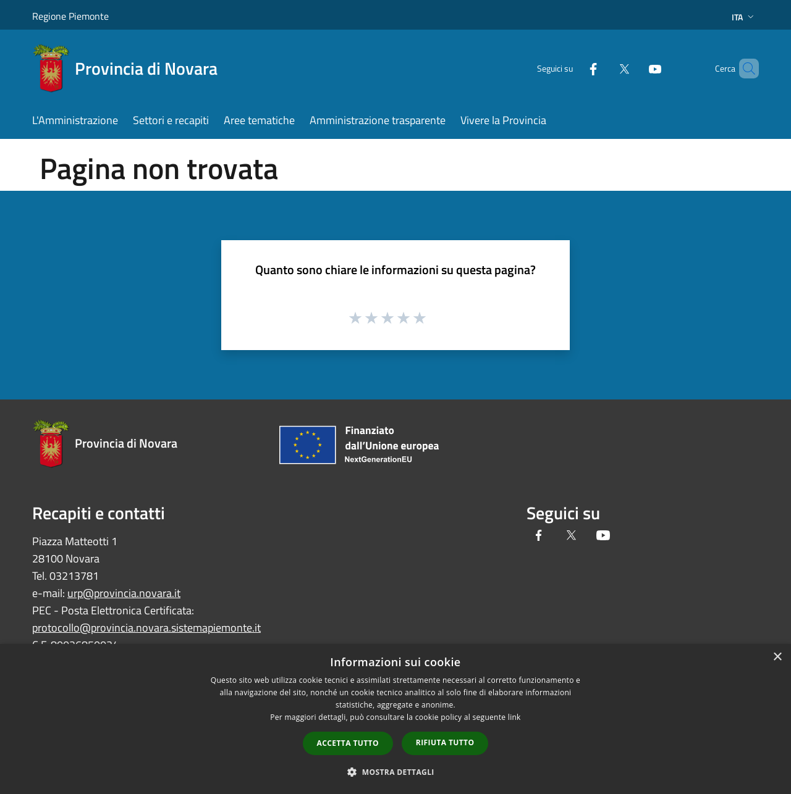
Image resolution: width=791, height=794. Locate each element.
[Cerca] (744, 68)
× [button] (777, 657)
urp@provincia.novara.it (123, 593)
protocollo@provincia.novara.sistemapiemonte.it (146, 627)
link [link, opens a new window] (514, 717)
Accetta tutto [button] (348, 743)
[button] (395, 771)
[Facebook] (572, 68)
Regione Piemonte (70, 16)
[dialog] (395, 719)
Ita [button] (744, 16)
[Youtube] (634, 68)
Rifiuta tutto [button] (445, 742)
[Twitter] (603, 68)
